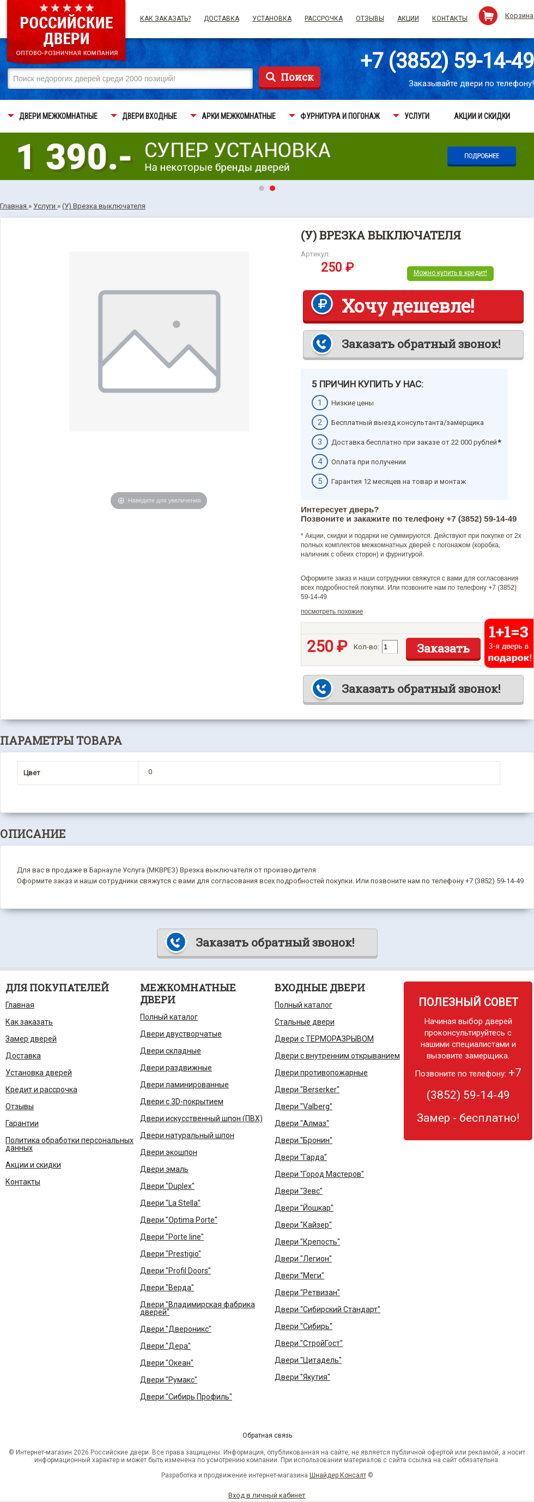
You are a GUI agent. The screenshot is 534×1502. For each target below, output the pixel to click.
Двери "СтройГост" (309, 1343)
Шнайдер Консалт (338, 1475)
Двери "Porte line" (172, 1236)
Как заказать (29, 1022)
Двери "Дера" (165, 1346)
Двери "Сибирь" (303, 1326)
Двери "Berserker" (307, 1089)
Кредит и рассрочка (41, 1089)
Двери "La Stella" (170, 1203)
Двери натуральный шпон (187, 1135)
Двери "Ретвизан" (307, 1292)
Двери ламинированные (184, 1084)
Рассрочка (324, 18)
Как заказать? (165, 18)
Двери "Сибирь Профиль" (186, 1396)
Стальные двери (305, 1022)
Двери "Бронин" (303, 1140)
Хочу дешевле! (408, 306)
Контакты (450, 18)
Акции (408, 18)
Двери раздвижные (176, 1067)
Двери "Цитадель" (308, 1360)
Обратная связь (267, 1435)
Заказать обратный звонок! (421, 343)
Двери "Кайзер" (303, 1224)
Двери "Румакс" (168, 1379)
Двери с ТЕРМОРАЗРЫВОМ (324, 1038)
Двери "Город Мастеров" (319, 1174)
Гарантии (22, 1123)
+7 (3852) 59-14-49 (447, 61)
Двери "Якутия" (302, 1377)
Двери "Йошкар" (304, 1208)
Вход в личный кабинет (267, 1495)
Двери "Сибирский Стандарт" (327, 1309)
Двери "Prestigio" (170, 1253)
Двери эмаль (164, 1169)
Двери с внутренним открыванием (337, 1055)
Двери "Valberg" (303, 1106)
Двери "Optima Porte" (178, 1220)
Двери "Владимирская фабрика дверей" (197, 1308)
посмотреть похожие (332, 611)
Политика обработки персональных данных (69, 1144)
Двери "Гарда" (301, 1157)
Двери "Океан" (166, 1363)
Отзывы (370, 18)
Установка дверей (38, 1072)
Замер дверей (31, 1038)
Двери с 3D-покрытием (181, 1101)
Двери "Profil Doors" (175, 1270)
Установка (272, 18)
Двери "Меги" (299, 1275)
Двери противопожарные (321, 1072)
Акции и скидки (33, 1164)
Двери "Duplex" (167, 1186)
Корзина (519, 15)
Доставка (221, 18)
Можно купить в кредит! (450, 273)
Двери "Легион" (303, 1258)
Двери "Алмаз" (302, 1123)
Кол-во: (366, 647)
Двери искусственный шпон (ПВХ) (201, 1118)
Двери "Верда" (167, 1287)
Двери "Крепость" (307, 1241)
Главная (19, 1005)
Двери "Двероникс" (175, 1329)
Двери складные (170, 1050)
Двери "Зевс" (299, 1191)
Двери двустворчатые (181, 1034)
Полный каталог (169, 1017)
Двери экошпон (168, 1152)
